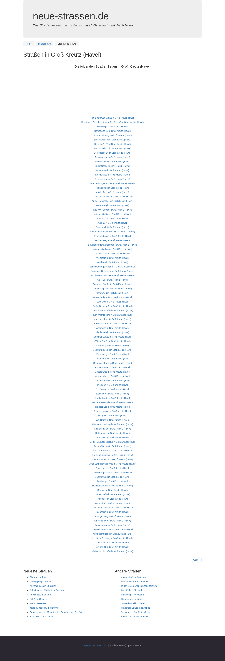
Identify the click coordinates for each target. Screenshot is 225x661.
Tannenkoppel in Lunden (133, 603)
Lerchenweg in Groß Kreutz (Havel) (112, 174)
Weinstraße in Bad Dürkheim (135, 581)
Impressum (88, 645)
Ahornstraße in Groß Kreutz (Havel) (112, 503)
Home (29, 44)
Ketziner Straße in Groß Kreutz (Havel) (112, 214)
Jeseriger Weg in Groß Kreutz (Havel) (112, 516)
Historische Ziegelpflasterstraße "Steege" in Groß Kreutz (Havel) (112, 122)
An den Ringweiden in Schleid (135, 616)
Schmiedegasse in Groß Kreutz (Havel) (112, 411)
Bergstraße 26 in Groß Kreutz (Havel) (112, 131)
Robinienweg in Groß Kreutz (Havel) (112, 188)
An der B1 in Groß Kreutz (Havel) (112, 547)
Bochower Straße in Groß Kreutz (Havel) (112, 284)
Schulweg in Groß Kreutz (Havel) (113, 301)
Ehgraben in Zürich (39, 577)
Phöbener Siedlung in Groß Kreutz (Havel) (112, 424)
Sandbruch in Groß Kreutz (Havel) (112, 227)
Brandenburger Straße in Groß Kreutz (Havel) (112, 183)
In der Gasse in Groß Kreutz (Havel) (112, 166)
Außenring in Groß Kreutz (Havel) (112, 345)
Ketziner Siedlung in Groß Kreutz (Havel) (112, 249)
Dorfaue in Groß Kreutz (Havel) (112, 490)
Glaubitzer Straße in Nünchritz (135, 608)
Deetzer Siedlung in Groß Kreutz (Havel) (112, 350)
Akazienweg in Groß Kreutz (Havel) (112, 372)
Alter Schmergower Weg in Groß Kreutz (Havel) (112, 464)
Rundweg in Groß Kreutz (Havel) (112, 481)
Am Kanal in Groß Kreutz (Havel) (113, 218)
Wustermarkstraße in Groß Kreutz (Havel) (112, 402)
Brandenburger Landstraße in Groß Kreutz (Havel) (112, 245)
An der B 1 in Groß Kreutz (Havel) (112, 192)
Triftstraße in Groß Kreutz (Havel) (112, 542)
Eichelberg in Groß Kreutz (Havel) (112, 393)
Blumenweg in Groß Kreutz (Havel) (112, 468)
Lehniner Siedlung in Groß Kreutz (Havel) (112, 538)
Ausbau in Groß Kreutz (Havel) (112, 223)
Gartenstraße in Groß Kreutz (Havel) (112, 358)
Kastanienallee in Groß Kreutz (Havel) (112, 428)
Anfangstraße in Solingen (133, 577)
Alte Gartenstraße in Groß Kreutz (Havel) (112, 450)
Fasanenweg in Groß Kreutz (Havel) (112, 525)
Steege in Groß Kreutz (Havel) (112, 415)
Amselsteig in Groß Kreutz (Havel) (112, 170)
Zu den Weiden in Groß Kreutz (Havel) (112, 446)
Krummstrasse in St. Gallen (43, 586)
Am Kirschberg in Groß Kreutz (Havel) (112, 520)
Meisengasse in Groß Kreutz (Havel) (112, 161)
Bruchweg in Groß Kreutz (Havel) (112, 437)
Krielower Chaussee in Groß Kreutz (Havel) (112, 507)
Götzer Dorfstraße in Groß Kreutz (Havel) (112, 297)
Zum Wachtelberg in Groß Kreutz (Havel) (112, 315)
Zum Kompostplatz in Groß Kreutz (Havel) (112, 459)
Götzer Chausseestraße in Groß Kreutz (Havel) (112, 442)
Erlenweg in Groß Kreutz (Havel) (112, 126)
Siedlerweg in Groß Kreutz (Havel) (112, 332)
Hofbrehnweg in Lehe (131, 599)
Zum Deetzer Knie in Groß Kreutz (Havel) (112, 196)
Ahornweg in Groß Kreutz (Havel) (112, 328)
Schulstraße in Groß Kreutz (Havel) (112, 253)
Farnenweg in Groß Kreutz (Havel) (112, 205)
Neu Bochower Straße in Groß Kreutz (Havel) (112, 118)
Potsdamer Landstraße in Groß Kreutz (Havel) (112, 231)
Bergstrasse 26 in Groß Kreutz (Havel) (112, 153)
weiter (196, 560)
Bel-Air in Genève (38, 599)
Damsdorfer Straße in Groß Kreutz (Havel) (112, 310)
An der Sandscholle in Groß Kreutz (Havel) (112, 201)
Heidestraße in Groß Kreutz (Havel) (112, 407)
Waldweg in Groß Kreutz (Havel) (112, 262)
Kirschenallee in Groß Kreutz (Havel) (112, 376)
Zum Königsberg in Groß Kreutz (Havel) (112, 288)
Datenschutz (102, 645)
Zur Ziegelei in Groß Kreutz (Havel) (112, 389)
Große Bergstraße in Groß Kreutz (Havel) (112, 306)
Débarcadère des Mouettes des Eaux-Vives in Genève (56, 612)
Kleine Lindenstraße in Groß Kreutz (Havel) (112, 529)
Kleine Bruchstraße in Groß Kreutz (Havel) (112, 551)
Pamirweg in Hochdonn (132, 594)
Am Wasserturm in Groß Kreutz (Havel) (112, 323)
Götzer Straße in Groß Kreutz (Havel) (112, 341)
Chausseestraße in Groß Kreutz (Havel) (112, 363)
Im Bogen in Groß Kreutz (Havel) (112, 385)
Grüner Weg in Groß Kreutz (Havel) (112, 240)
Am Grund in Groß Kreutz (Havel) (112, 420)
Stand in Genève (38, 603)
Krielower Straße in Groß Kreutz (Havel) (112, 209)
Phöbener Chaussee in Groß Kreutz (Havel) (112, 275)
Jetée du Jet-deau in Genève (44, 608)
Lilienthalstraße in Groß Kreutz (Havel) (112, 380)
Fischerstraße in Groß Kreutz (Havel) (112, 367)
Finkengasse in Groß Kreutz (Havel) (112, 157)
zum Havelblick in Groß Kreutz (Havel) (112, 319)
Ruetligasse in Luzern (40, 594)
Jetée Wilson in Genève (41, 616)
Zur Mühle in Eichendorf (132, 590)
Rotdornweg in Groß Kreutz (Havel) (112, 433)
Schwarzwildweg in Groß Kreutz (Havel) (112, 135)
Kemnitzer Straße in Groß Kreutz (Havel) (112, 534)
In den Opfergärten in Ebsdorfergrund (139, 586)
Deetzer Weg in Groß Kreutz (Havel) (112, 477)
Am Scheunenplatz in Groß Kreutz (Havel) (112, 455)
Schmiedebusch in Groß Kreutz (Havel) (112, 236)
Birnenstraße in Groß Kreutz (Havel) (112, 179)
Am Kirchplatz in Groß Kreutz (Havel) (112, 398)
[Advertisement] (112, 94)
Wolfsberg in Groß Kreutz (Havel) (112, 258)
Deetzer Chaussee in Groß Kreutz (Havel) (112, 485)
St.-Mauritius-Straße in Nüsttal (135, 612)
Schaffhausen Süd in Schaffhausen (47, 590)
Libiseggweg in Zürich (40, 581)
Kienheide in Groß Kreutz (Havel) (112, 512)
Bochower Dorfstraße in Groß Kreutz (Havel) (112, 271)
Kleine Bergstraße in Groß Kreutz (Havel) (112, 472)
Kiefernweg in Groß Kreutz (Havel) (112, 293)
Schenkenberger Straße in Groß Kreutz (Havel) (112, 266)
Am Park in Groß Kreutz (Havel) (112, 280)
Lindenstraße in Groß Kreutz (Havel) (112, 494)
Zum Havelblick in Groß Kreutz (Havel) (112, 139)
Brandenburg (44, 44)
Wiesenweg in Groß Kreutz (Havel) (112, 354)
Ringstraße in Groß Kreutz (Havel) (112, 499)
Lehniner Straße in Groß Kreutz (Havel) (112, 337)
